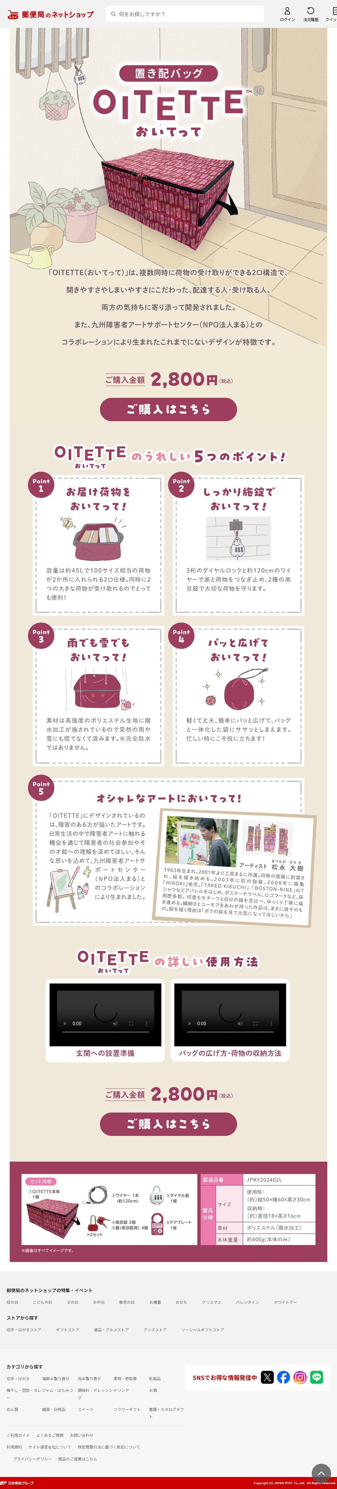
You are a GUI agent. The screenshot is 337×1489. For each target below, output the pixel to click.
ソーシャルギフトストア (202, 1329)
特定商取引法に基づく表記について (109, 1446)
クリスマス (211, 1302)
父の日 (72, 1302)
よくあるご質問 (50, 1435)
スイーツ (85, 1409)
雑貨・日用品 (53, 1409)
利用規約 (14, 1446)
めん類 (12, 1409)
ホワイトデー (285, 1302)
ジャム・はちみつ (57, 1390)
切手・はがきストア (23, 1329)
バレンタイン (247, 1302)
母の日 (12, 1302)
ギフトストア (67, 1329)
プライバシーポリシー (32, 1458)
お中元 (99, 1302)
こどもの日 (42, 1302)
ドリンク (121, 1390)
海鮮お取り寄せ (55, 1378)
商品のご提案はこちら (77, 1458)
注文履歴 (310, 19)
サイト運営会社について (50, 1446)
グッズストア (155, 1329)
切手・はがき (18, 1378)
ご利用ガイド (18, 1435)
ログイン (287, 19)
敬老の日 (127, 1302)
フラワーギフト (127, 1409)
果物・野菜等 (125, 1378)
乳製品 (155, 1378)
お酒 (153, 1390)
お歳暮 (155, 1302)
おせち (181, 1302)
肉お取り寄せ (89, 1378)
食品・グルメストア (111, 1329)
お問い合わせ (81, 1435)
